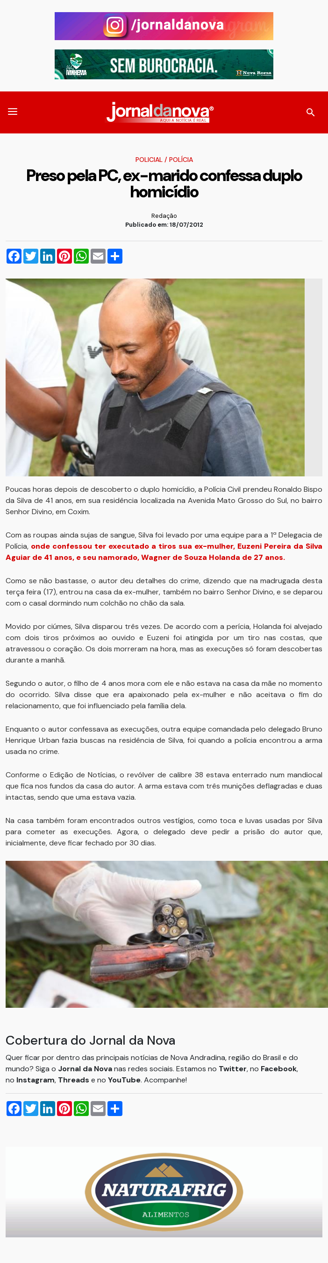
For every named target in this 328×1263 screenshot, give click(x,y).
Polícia (181, 159)
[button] (13, 112)
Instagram (35, 1080)
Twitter (233, 1069)
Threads (74, 1080)
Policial (149, 159)
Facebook (279, 1069)
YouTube (124, 1080)
